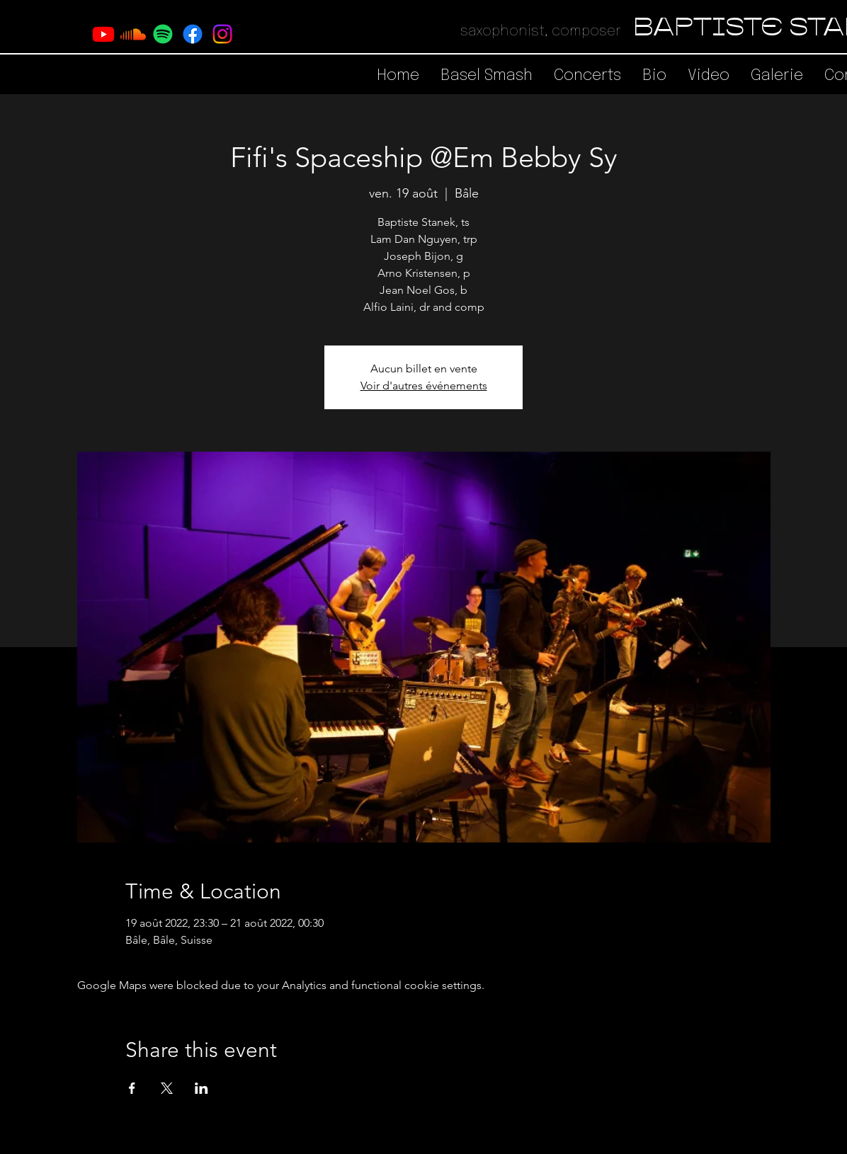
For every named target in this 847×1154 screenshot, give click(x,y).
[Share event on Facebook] (132, 1088)
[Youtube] (103, 34)
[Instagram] (222, 34)
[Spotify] (163, 34)
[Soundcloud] (133, 34)
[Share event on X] (167, 1088)
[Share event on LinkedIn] (201, 1088)
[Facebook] (192, 34)
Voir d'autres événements (423, 385)
